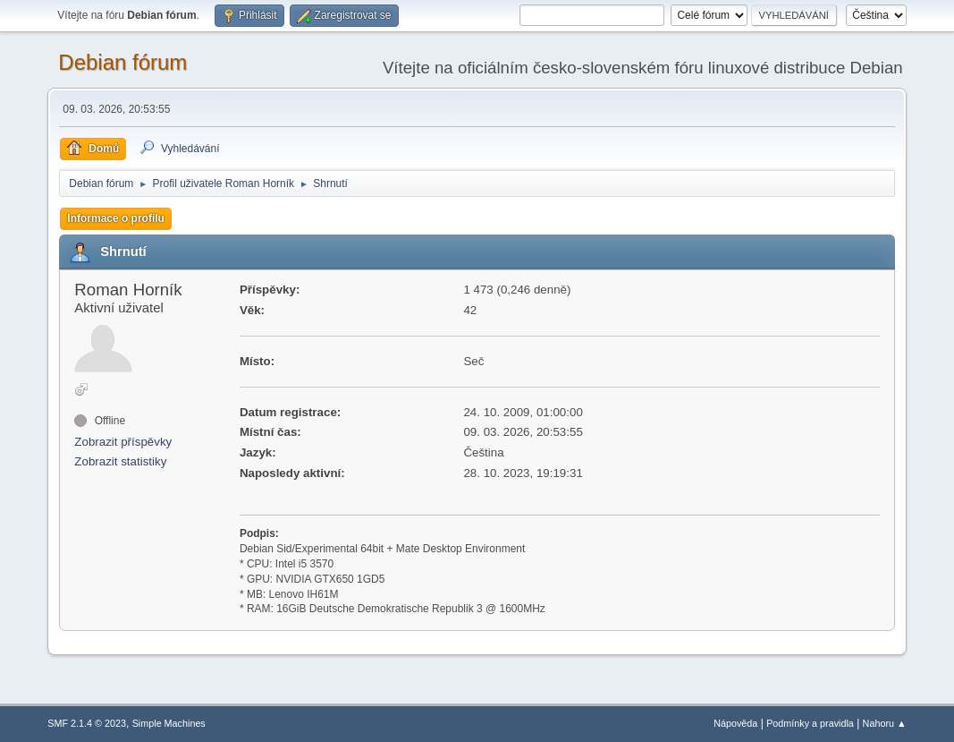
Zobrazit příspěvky (123, 441)
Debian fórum (122, 62)
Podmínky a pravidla (810, 723)
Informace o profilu (116, 218)
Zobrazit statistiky (120, 461)
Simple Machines (169, 723)
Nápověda (735, 723)
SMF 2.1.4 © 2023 (86, 723)
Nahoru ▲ (885, 723)
